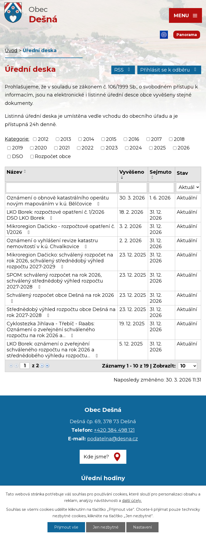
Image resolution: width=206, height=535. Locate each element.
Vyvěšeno (131, 172)
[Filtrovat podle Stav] (188, 187)
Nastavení (142, 527)
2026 (184, 148)
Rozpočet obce (53, 156)
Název (14, 172)
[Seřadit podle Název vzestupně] (25, 170)
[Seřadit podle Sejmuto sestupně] (153, 178)
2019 (17, 148)
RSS (123, 70)
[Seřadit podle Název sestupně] (25, 172)
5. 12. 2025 (131, 344)
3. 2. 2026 (130, 226)
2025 (160, 148)
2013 (65, 139)
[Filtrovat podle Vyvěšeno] (133, 188)
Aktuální (187, 198)
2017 (156, 139)
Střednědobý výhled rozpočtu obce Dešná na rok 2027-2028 (61, 312)
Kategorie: (17, 139)
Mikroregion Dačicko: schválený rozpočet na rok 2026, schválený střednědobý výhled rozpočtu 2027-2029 (60, 261)
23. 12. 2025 (132, 255)
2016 (133, 139)
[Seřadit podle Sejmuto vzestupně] (153, 176)
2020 (41, 148)
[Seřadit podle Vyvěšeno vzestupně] (122, 176)
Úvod (11, 51)
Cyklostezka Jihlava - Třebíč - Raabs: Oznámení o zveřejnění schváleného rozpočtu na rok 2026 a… (51, 329)
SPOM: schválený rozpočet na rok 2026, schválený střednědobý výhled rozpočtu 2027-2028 (55, 281)
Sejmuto (160, 172)
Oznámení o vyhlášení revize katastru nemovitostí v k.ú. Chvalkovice (52, 243)
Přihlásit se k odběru (169, 70)
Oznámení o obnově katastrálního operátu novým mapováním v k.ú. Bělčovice (58, 201)
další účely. (132, 500)
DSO (17, 156)
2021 (64, 148)
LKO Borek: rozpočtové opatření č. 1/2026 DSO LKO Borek (55, 215)
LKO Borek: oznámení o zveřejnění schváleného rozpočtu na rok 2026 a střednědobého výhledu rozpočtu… (53, 350)
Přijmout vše (66, 527)
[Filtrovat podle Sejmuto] (161, 188)
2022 (88, 148)
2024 (136, 148)
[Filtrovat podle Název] (61, 188)
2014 (88, 139)
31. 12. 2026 (156, 215)
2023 (112, 148)
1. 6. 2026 (160, 198)
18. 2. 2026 (131, 212)
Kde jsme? (96, 457)
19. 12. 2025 (132, 324)
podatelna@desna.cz (112, 439)
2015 (111, 139)
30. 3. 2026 (132, 198)
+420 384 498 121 (114, 430)
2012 (43, 139)
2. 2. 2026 (130, 241)
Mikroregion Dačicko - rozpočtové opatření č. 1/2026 (61, 229)
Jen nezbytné (106, 527)
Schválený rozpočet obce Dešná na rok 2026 (60, 298)
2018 (179, 139)
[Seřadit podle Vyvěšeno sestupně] (122, 178)
